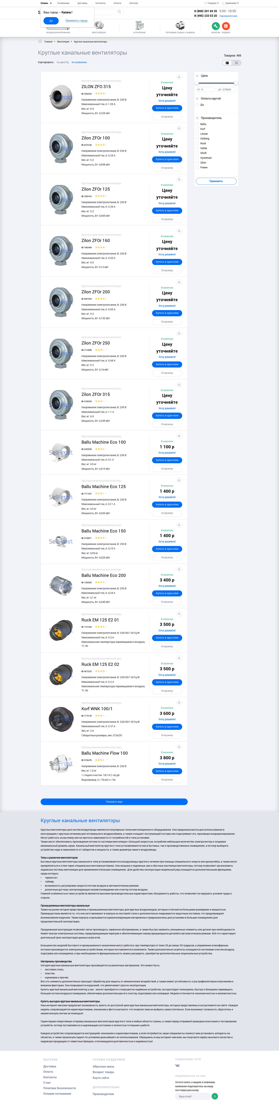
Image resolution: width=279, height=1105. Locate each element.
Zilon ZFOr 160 (95, 240)
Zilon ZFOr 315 (95, 394)
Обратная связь (103, 1066)
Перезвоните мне (228, 15)
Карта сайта (101, 1078)
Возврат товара (103, 1072)
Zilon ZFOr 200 (95, 292)
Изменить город (76, 20)
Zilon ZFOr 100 (95, 138)
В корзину (167, 116)
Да (51, 20)
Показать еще (114, 801)
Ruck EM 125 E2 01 (100, 620)
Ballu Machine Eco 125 (103, 486)
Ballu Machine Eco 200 (103, 575)
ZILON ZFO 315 (96, 86)
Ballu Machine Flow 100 (104, 753)
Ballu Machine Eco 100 (103, 442)
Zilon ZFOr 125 (95, 189)
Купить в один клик (167, 107)
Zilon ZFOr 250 (95, 343)
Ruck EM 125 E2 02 (100, 664)
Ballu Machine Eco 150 (103, 531)
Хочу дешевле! (167, 100)
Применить (216, 181)
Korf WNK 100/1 (97, 708)
